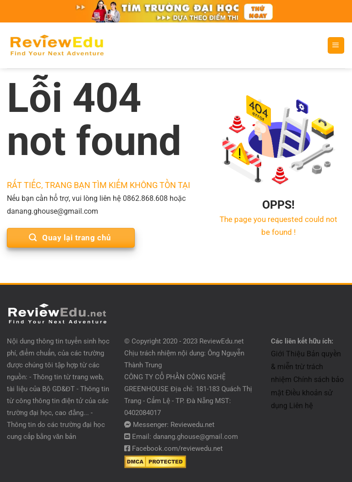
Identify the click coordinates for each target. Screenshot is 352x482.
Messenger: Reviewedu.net (173, 425)
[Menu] (336, 45)
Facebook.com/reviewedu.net (177, 448)
